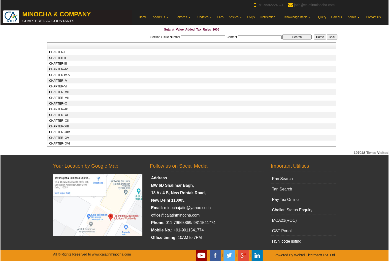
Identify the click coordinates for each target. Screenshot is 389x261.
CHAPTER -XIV (59, 132)
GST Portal (282, 231)
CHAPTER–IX (58, 109)
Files (220, 17)
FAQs (251, 17)
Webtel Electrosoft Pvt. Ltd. (315, 255)
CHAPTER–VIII (59, 98)
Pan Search (282, 179)
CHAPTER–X (58, 103)
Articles (235, 17)
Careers (336, 17)
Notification (267, 17)
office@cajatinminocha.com (175, 215)
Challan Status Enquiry (292, 210)
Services (183, 17)
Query (322, 17)
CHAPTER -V (58, 80)
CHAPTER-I (57, 52)
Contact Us (373, 17)
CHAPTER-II (57, 58)
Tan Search (282, 189)
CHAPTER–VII (59, 92)
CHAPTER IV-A (59, 75)
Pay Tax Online (285, 199)
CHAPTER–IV (58, 69)
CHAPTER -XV (59, 138)
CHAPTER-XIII (59, 126)
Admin (353, 17)
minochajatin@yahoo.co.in (187, 208)
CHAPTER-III (58, 63)
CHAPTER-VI (58, 86)
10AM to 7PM (190, 237)
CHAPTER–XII (59, 120)
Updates (204, 17)
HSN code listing (286, 241)
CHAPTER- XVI (59, 143)
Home (143, 17)
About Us (160, 17)
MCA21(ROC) (284, 220)
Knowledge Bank (297, 17)
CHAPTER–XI (58, 115)
